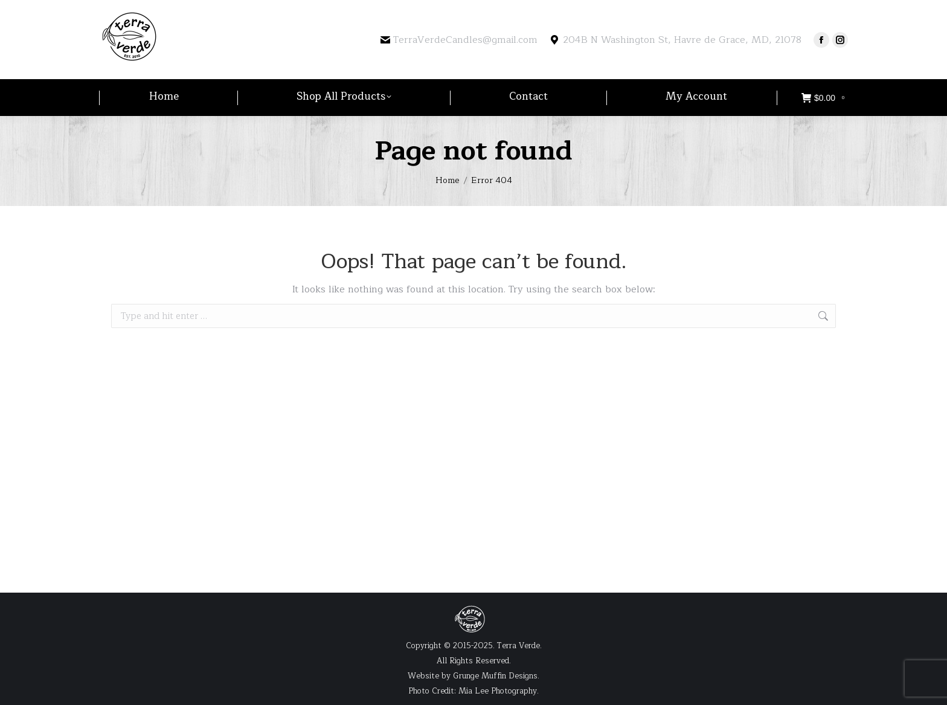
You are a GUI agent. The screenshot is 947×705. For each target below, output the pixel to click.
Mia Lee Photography (497, 691)
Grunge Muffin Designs (495, 676)
